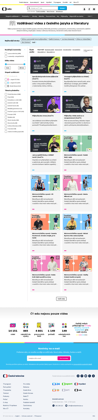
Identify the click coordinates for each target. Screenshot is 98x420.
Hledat (62, 8)
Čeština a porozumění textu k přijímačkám (34, 39)
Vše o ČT (76, 2)
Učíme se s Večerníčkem (83, 39)
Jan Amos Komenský (68, 39)
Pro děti (65, 2)
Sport (42, 2)
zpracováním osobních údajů (82, 364)
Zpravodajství (34, 2)
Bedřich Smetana (54, 39)
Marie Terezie (50, 11)
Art (71, 2)
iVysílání (49, 2)
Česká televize (23, 2)
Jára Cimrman (26, 42)
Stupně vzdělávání (12, 16)
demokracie (59, 11)
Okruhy (34, 16)
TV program (57, 2)
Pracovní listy (50, 16)
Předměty (25, 16)
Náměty (41, 16)
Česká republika (40, 11)
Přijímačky (64, 16)
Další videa (61, 299)
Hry (58, 16)
